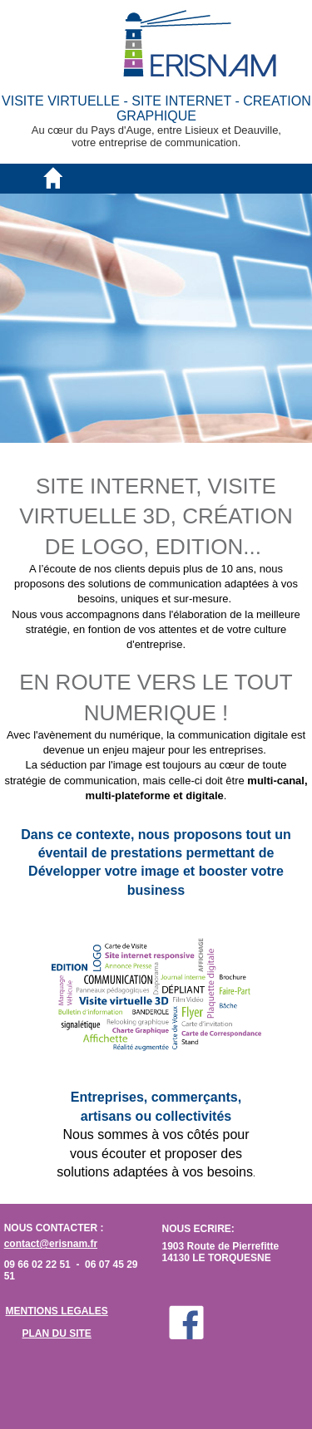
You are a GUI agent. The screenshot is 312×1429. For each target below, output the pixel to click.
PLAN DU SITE (57, 1333)
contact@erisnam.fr (50, 1244)
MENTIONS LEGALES (57, 1311)
